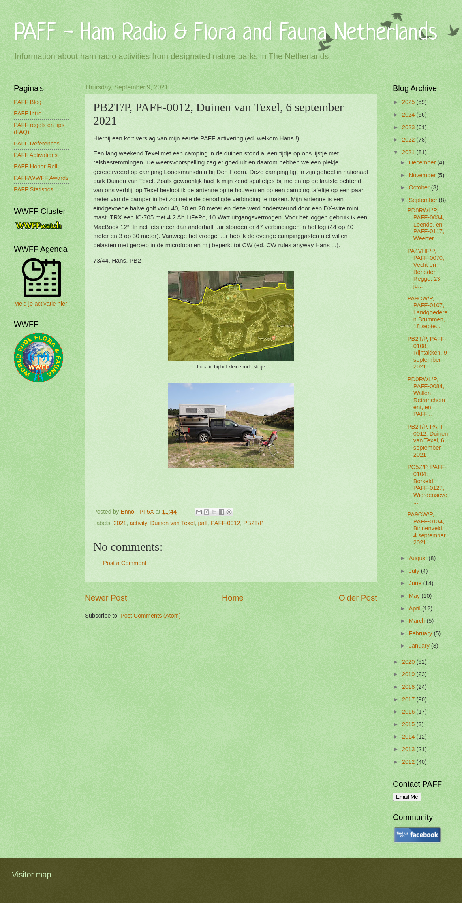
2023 (409, 127)
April (415, 608)
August (418, 558)
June (416, 583)
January (420, 645)
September (424, 200)
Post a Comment (124, 563)
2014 (409, 736)
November (423, 175)
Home (233, 597)
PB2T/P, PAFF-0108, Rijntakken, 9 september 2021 (427, 353)
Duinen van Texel (172, 523)
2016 (409, 711)
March (417, 621)
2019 (409, 674)
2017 (409, 699)
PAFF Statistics (33, 189)
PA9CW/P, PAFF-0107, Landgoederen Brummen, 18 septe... (428, 312)
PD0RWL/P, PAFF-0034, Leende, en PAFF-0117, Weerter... (426, 224)
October (420, 187)
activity (138, 523)
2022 (409, 139)
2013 (409, 749)
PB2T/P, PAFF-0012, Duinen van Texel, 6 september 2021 (428, 440)
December (423, 162)
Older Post (358, 597)
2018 (409, 687)
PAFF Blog (27, 102)
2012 (409, 762)
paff (202, 523)
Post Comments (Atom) (150, 615)
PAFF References (37, 143)
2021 (120, 523)
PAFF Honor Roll (35, 166)
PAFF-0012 (225, 523)
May (415, 596)
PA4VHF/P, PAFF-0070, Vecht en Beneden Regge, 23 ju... (426, 268)
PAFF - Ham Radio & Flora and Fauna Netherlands (225, 33)
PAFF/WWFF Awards (41, 178)
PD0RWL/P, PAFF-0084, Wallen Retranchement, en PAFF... (426, 396)
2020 (409, 662)
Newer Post (106, 597)
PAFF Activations (36, 155)
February (421, 633)
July (415, 571)
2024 (409, 114)
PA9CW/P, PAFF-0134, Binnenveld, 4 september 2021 (427, 528)
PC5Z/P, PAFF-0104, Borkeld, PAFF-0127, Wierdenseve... (427, 484)
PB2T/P (253, 523)
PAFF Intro (27, 113)
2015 (409, 724)
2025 (409, 102)
